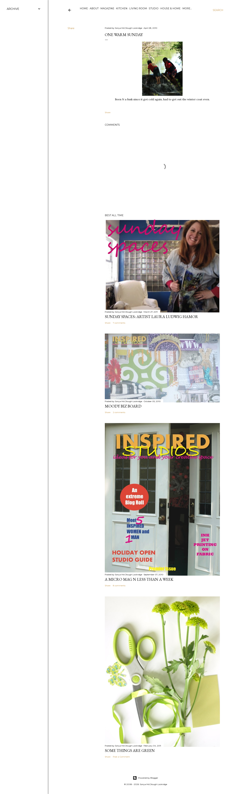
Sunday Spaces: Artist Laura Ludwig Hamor (151, 316)
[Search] (218, 10)
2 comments (119, 412)
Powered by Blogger (145, 778)
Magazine (107, 8)
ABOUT (94, 8)
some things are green (130, 750)
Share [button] (71, 28)
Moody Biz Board (123, 406)
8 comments (119, 585)
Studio (153, 8)
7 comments (119, 323)
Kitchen (121, 8)
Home (84, 8)
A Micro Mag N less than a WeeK (139, 579)
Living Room (138, 8)
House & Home (170, 8)
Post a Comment (121, 756)
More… (187, 8)
